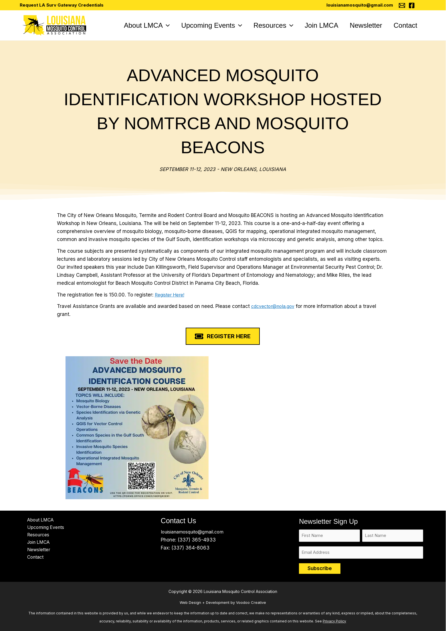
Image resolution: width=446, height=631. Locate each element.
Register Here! (171, 295)
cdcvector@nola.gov (275, 306)
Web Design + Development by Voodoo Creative (223, 602)
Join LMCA (35, 544)
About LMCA (37, 520)
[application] (153, 25)
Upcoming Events (43, 528)
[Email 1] (402, 5)
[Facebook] (412, 5)
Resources (35, 536)
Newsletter (35, 552)
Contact (32, 560)
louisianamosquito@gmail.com (360, 5)
